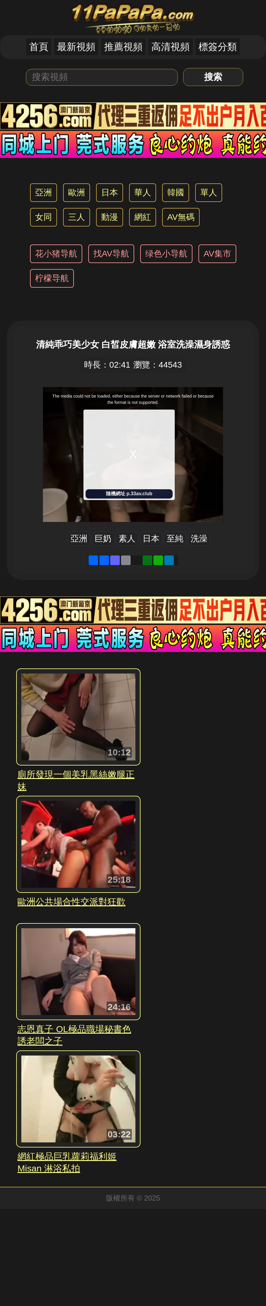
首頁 (38, 46)
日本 (109, 192)
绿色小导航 (166, 253)
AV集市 (217, 253)
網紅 (142, 217)
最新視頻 (76, 46)
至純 (175, 538)
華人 (142, 192)
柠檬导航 (52, 278)
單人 (208, 192)
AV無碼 (181, 217)
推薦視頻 (123, 46)
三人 (76, 217)
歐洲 (76, 192)
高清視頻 (170, 46)
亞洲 (43, 192)
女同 (43, 217)
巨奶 (103, 538)
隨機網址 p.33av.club (129, 493)
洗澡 (199, 538)
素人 (127, 538)
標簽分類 (217, 46)
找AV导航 (111, 253)
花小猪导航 (56, 253)
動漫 (109, 217)
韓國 (175, 192)
